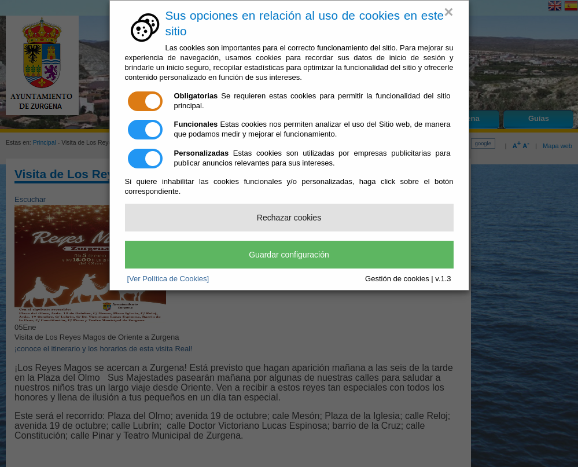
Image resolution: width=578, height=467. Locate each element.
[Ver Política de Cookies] (168, 278)
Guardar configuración (289, 254)
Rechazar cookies (289, 217)
